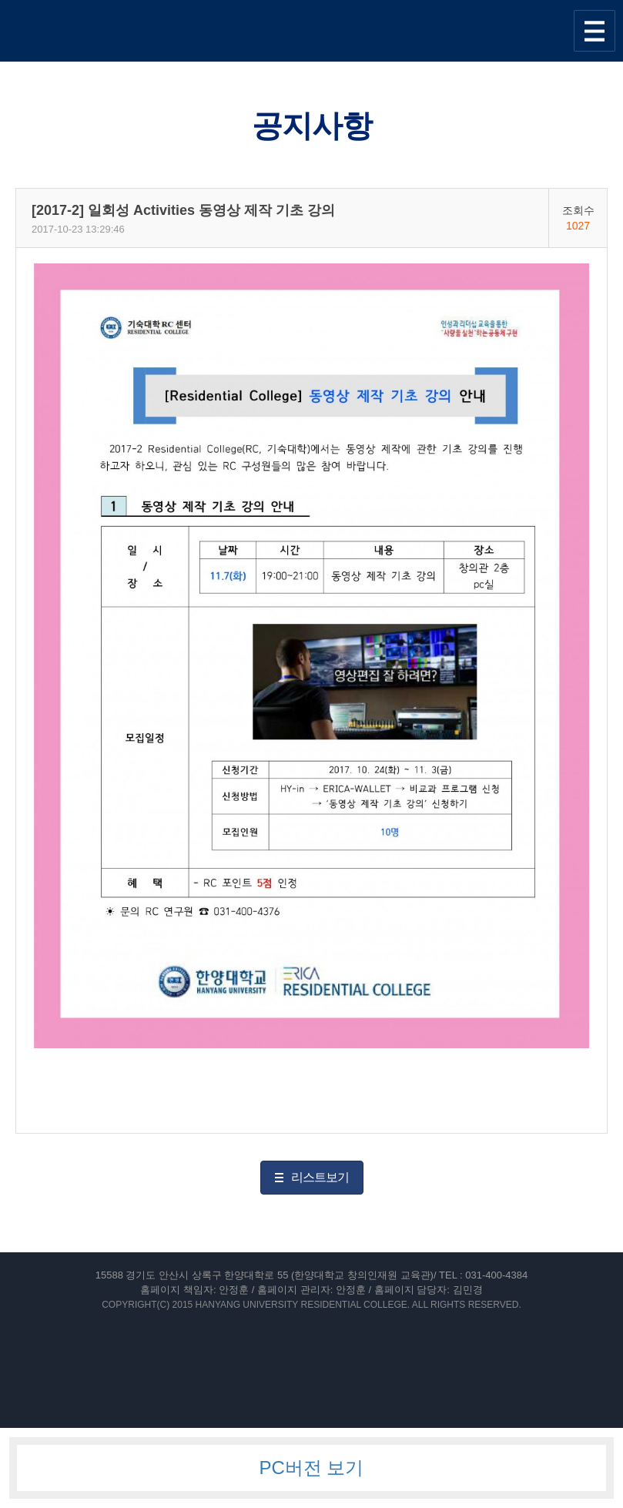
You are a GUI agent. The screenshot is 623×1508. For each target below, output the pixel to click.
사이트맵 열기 (594, 31)
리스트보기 (320, 1177)
